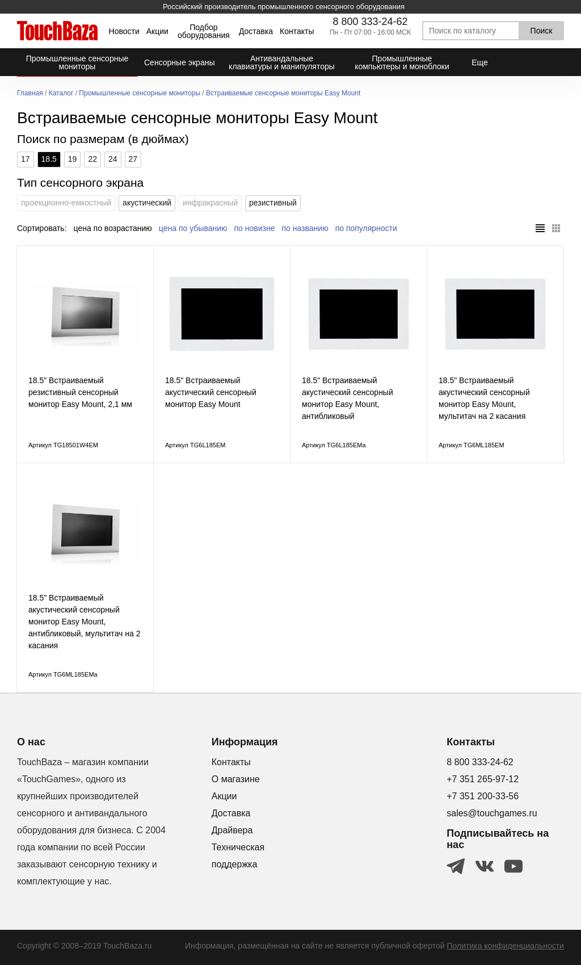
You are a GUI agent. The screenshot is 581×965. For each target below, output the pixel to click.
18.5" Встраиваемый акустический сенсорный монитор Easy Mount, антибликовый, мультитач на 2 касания (84, 621)
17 (25, 158)
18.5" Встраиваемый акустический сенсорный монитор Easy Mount (210, 392)
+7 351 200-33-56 (483, 796)
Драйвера (232, 830)
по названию (305, 228)
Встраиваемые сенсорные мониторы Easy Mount (283, 93)
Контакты (297, 31)
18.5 (49, 158)
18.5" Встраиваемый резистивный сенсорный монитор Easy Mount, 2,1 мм (80, 392)
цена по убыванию (193, 228)
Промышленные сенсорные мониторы (139, 93)
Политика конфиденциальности (505, 945)
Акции (157, 31)
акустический (147, 202)
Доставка (256, 31)
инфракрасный (210, 202)
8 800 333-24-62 (369, 21)
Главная (30, 93)
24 (112, 158)
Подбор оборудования (204, 31)
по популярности (366, 228)
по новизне (254, 228)
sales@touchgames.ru (492, 813)
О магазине (236, 779)
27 (133, 158)
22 (92, 158)
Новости (124, 31)
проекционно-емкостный (66, 202)
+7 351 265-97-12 (483, 779)
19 (72, 158)
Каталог (61, 93)
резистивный (273, 202)
